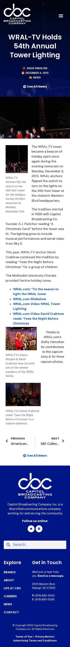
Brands (10, 572)
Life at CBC (12, 588)
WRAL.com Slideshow (29, 299)
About (9, 580)
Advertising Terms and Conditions (35, 640)
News (37, 77)
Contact (11, 612)
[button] (61, 15)
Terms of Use (23, 636)
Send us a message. (51, 575)
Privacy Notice (44, 636)
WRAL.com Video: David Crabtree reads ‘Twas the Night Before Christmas (38, 318)
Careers (10, 596)
